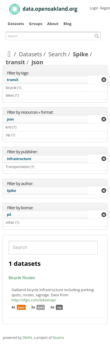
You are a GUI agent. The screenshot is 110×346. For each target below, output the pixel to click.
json (10, 119)
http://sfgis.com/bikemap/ (33, 300)
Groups (35, 23)
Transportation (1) (41, 166)
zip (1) (22, 134)
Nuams (58, 337)
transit (15, 62)
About (52, 23)
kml (41, 307)
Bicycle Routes (22, 277)
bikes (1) (25, 95)
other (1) (26, 222)
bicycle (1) (28, 87)
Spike (80, 54)
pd (9, 214)
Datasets (16, 23)
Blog (67, 23)
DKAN (27, 337)
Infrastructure (19, 158)
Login (94, 8)
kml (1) (23, 127)
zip (59, 307)
